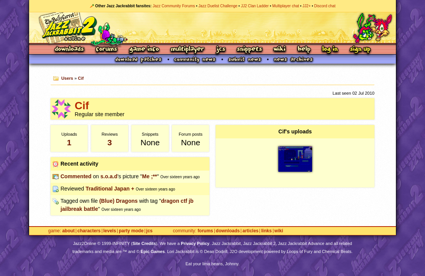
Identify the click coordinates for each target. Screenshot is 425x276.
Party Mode (131, 231)
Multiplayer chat (285, 6)
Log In (330, 49)
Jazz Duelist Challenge (217, 6)
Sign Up (360, 49)
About (68, 231)
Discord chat (325, 6)
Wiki (280, 49)
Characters (89, 231)
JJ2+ (306, 6)
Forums (106, 49)
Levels (109, 231)
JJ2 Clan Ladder (255, 6)
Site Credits (144, 243)
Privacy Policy (195, 243)
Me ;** (149, 176)
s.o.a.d (108, 176)
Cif (81, 78)
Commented (76, 176)
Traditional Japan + (109, 189)
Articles (250, 231)
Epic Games (153, 251)
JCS (220, 49)
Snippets (249, 49)
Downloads (69, 49)
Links (266, 231)
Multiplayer (187, 49)
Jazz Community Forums (174, 6)
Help (304, 49)
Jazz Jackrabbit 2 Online (212, 27)
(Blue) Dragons (118, 201)
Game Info (144, 49)
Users (67, 78)
